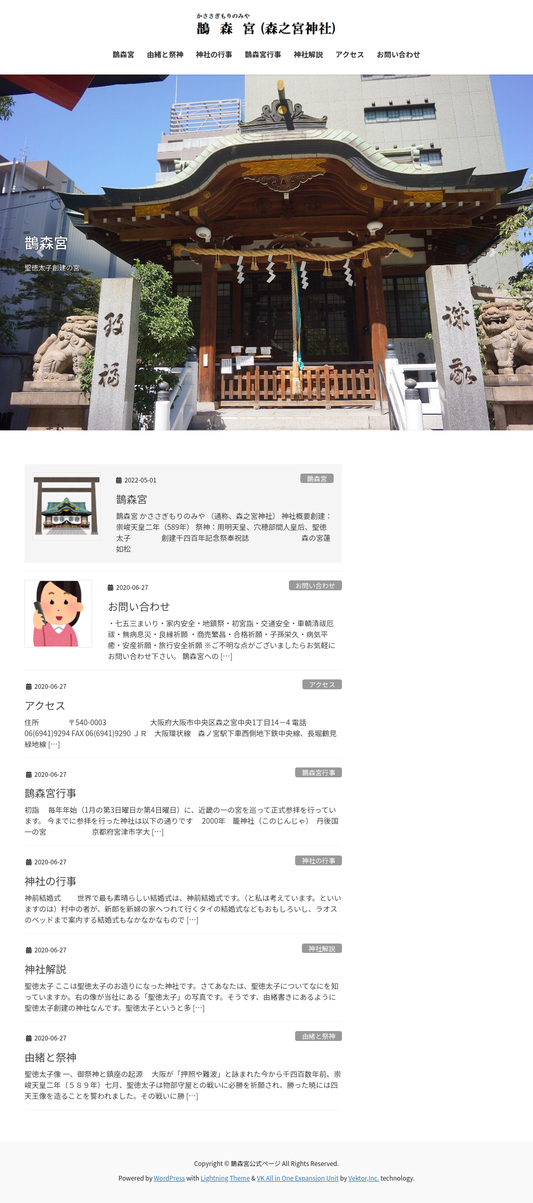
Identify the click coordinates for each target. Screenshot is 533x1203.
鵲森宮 (317, 478)
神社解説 (322, 948)
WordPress (169, 1177)
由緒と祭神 (318, 1036)
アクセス (322, 684)
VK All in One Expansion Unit (298, 1177)
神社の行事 (318, 860)
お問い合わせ (315, 585)
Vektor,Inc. (363, 1177)
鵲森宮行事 (318, 772)
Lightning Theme (225, 1177)
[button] (40, 253)
